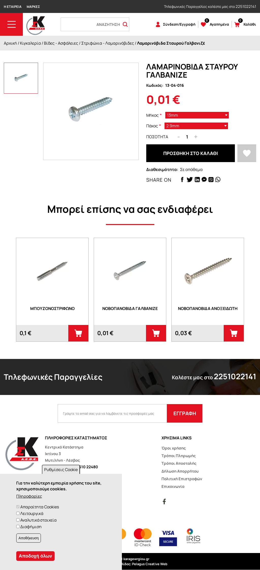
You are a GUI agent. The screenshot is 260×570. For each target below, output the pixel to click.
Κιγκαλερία (30, 43)
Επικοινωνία (172, 486)
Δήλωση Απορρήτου (180, 471)
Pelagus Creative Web (149, 564)
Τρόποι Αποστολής (179, 463)
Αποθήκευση (29, 538)
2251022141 (246, 6)
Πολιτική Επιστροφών (181, 478)
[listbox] (197, 115)
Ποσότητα (157, 137)
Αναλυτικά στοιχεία (38, 520)
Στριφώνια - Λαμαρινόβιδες (107, 43)
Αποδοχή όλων (35, 556)
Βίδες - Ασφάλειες (61, 43)
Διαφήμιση (31, 526)
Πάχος (152, 126)
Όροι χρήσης (173, 448)
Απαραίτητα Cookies (39, 507)
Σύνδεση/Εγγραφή (179, 24)
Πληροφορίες (29, 496)
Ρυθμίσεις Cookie (61, 469)
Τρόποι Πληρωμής (178, 455)
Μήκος (152, 115)
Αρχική (10, 43)
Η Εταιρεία (13, 6)
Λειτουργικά (31, 513)
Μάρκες (33, 6)
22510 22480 (86, 467)
